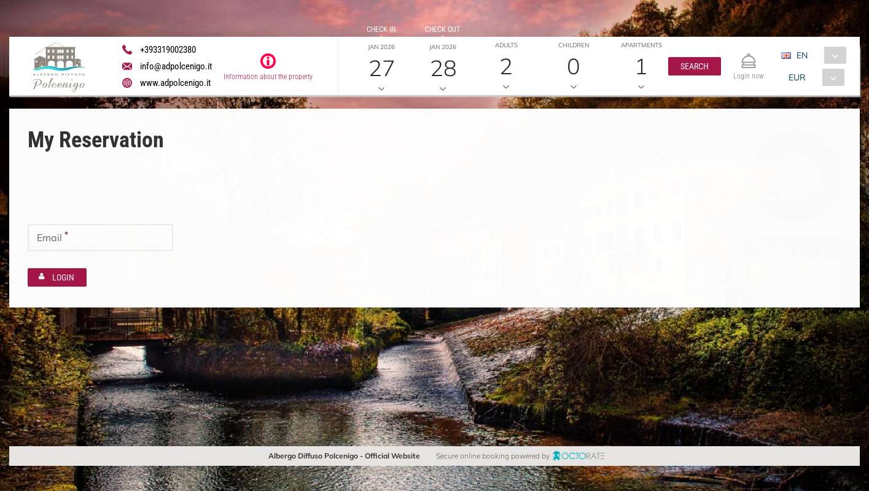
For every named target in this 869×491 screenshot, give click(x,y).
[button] (694, 66)
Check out (442, 29)
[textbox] (100, 193)
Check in (381, 29)
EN (801, 55)
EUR (796, 77)
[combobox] (817, 55)
